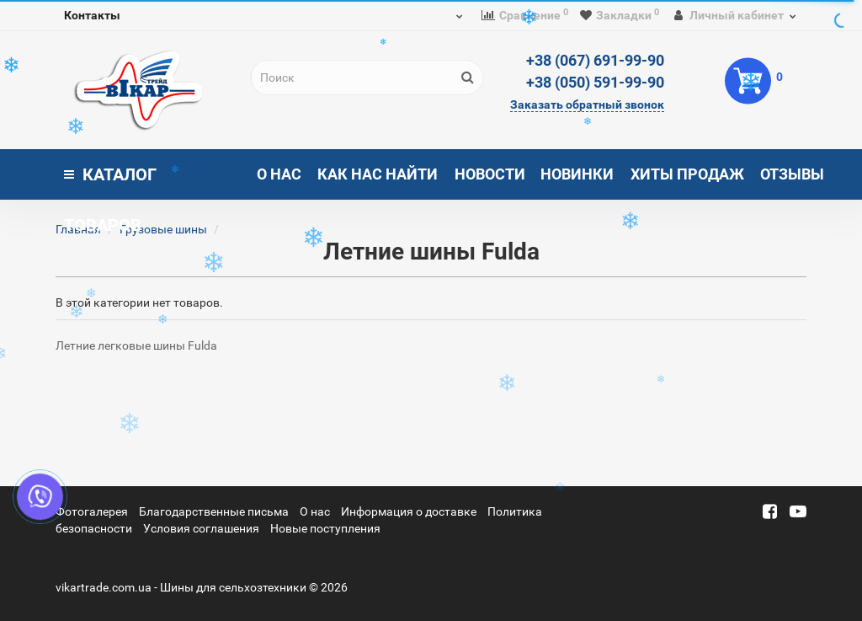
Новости (490, 174)
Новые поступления (325, 528)
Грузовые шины (163, 229)
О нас (279, 174)
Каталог (110, 182)
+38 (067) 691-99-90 (595, 60)
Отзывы (792, 174)
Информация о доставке (408, 511)
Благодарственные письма (214, 511)
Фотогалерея (92, 511)
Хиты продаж (687, 174)
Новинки (577, 174)
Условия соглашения (201, 528)
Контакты (92, 15)
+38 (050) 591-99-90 (595, 82)
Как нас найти (377, 174)
